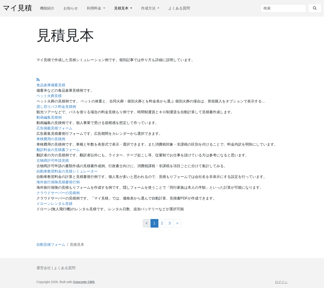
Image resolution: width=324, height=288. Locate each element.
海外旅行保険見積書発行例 (58, 182)
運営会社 (43, 268)
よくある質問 (179, 8)
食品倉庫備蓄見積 (50, 85)
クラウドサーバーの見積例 (58, 193)
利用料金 (94, 8)
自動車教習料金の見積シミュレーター (67, 171)
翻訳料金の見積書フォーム (58, 150)
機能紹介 (47, 8)
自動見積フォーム (50, 244)
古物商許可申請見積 (52, 160)
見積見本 (121, 8)
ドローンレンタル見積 (54, 204)
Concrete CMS (84, 282)
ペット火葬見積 (49, 96)
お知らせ (70, 8)
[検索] (283, 8)
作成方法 (148, 8)
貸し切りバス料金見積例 (56, 107)
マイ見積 (17, 8)
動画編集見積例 (49, 117)
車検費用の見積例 (50, 139)
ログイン (281, 282)
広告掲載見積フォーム (54, 128)
